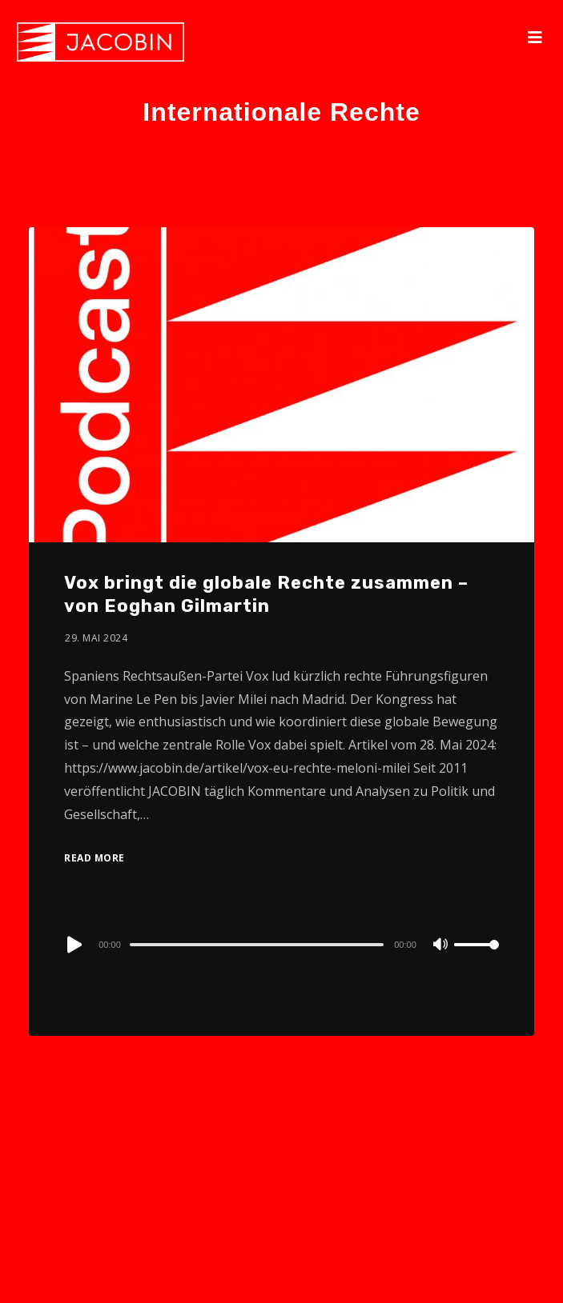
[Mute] (441, 945)
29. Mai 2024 (96, 638)
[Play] (72, 945)
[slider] (257, 944)
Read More (94, 858)
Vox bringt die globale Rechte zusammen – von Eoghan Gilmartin (266, 594)
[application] (281, 944)
